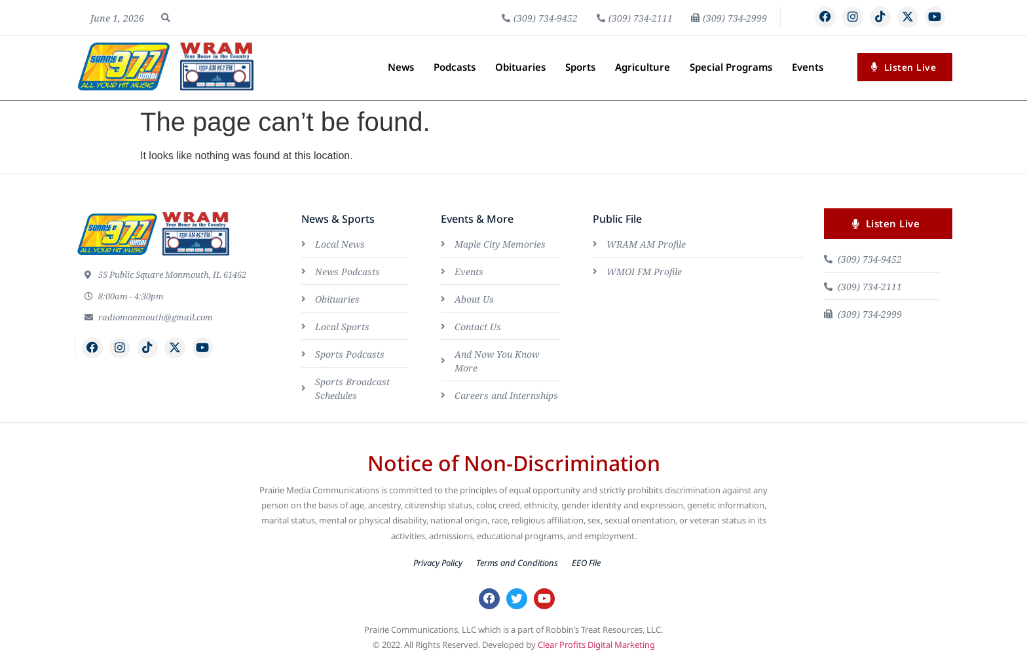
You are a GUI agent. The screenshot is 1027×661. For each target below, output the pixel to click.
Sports (580, 66)
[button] (166, 18)
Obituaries (520, 66)
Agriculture (642, 66)
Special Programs (731, 66)
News (401, 66)
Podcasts (455, 66)
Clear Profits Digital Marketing (596, 646)
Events (807, 66)
